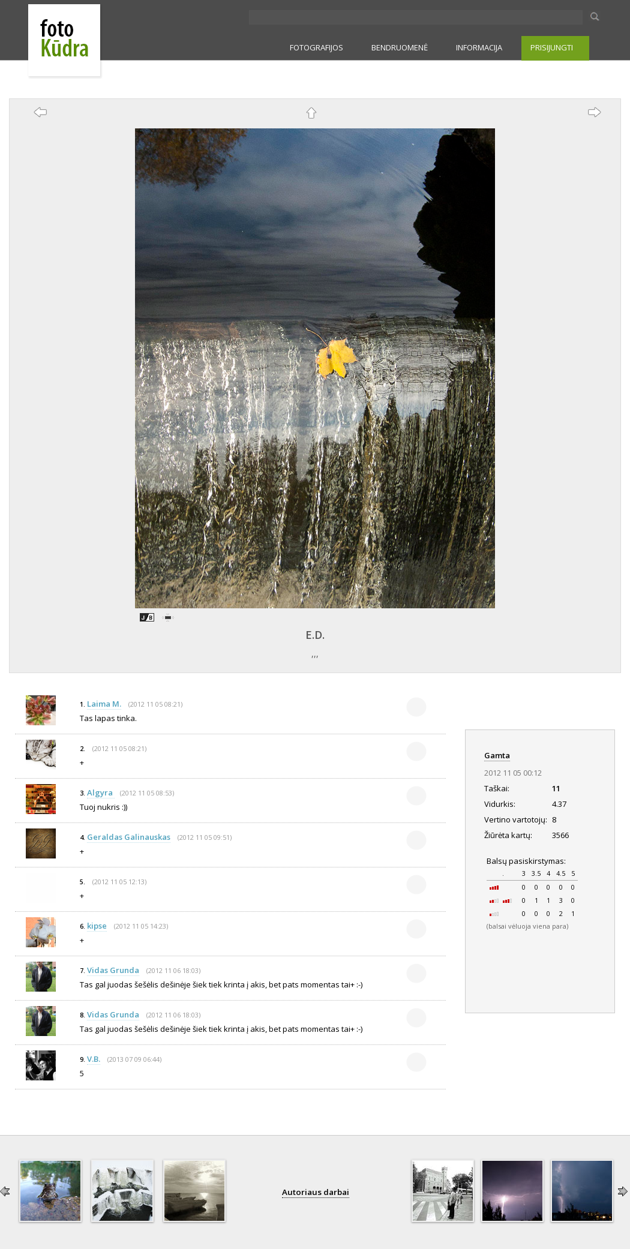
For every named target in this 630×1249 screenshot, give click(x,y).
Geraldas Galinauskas (128, 836)
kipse (97, 925)
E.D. (315, 634)
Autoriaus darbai (315, 1192)
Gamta (497, 755)
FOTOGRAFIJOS (316, 47)
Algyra (101, 792)
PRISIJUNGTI (551, 47)
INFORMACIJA (479, 47)
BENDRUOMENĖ (399, 47)
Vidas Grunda (113, 970)
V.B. (93, 1058)
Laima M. (104, 703)
